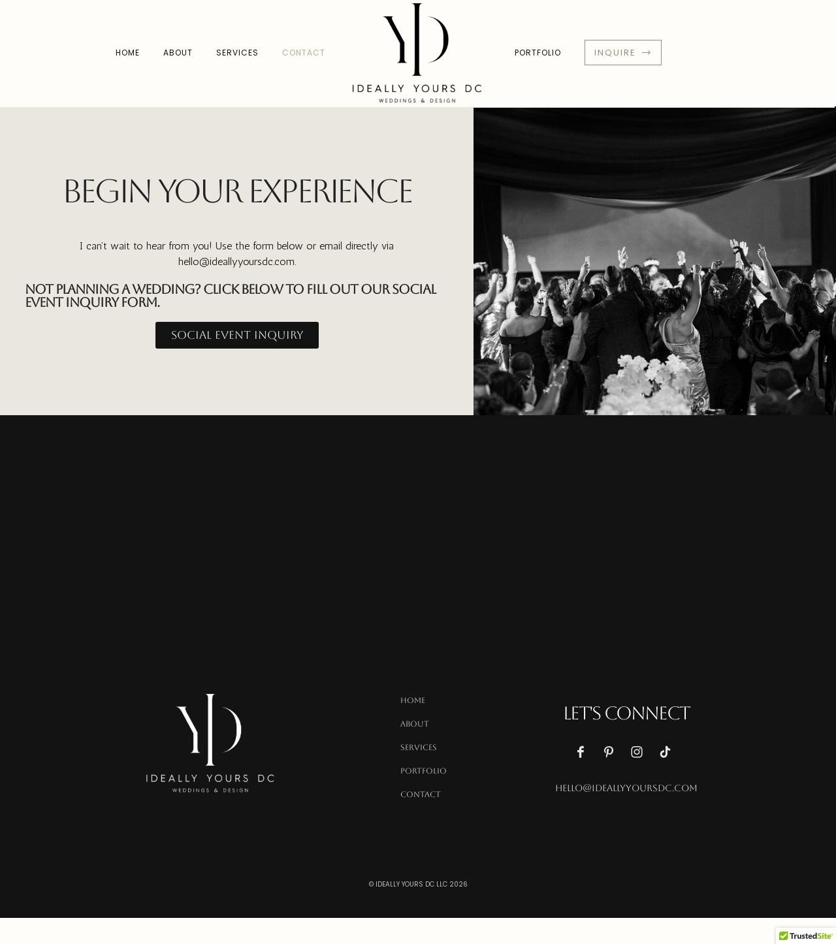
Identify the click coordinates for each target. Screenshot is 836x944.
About (178, 52)
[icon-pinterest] (612, 752)
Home (128, 52)
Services (237, 52)
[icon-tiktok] (668, 752)
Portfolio (538, 52)
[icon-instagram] (640, 752)
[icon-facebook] (584, 752)
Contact (303, 52)
